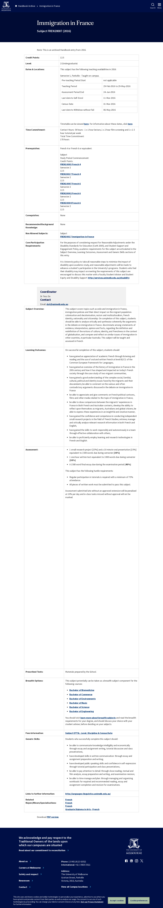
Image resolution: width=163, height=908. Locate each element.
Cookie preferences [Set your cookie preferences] (138, 900)
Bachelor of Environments (82, 698)
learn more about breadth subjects (98, 717)
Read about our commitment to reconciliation (42, 850)
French (68, 799)
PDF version (53, 817)
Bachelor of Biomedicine (81, 690)
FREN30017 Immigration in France (77, 236)
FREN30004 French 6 (70, 202)
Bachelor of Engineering (81, 711)
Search (152, 6)
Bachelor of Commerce (80, 694)
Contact (23, 887)
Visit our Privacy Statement (92, 902)
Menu (159, 6)
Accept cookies (117, 900)
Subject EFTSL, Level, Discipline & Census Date (88, 733)
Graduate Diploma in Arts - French (82, 809)
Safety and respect (28, 874)
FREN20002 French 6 (70, 193)
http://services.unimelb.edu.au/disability (108, 277)
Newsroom (24, 880)
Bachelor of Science (79, 707)
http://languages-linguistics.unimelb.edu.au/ (88, 793)
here (86, 123)
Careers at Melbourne (30, 867)
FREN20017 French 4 (70, 174)
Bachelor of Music (78, 702)
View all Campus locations (74, 886)
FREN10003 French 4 (70, 164)
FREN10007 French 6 (70, 183)
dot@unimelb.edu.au (57, 304)
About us (23, 861)
